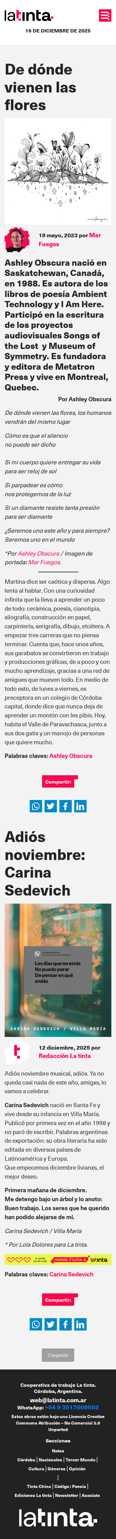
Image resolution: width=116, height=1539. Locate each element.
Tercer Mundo (80, 1459)
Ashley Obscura (38, 553)
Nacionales (50, 1459)
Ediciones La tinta (33, 1495)
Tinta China (39, 1486)
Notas (58, 1450)
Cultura (36, 1468)
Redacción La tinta (65, 1055)
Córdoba (26, 1459)
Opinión (77, 1468)
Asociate (91, 1495)
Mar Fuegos (44, 561)
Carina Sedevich (71, 1274)
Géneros (57, 1468)
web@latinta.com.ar (58, 1399)
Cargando (58, 1355)
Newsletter (66, 1495)
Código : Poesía (70, 1486)
